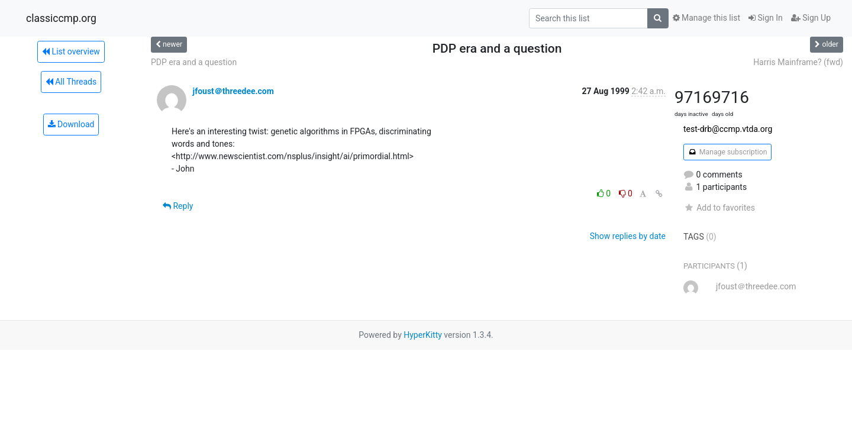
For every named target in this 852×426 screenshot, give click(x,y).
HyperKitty (423, 335)
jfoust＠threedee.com (232, 91)
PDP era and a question (194, 62)
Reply (178, 206)
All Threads (71, 81)
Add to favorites (719, 207)
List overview (71, 51)
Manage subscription (727, 152)
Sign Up (811, 17)
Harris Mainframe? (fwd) (798, 62)
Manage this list (706, 17)
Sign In (765, 17)
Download (71, 124)
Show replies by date (628, 236)
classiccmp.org (61, 18)
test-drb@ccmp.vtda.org (727, 129)
